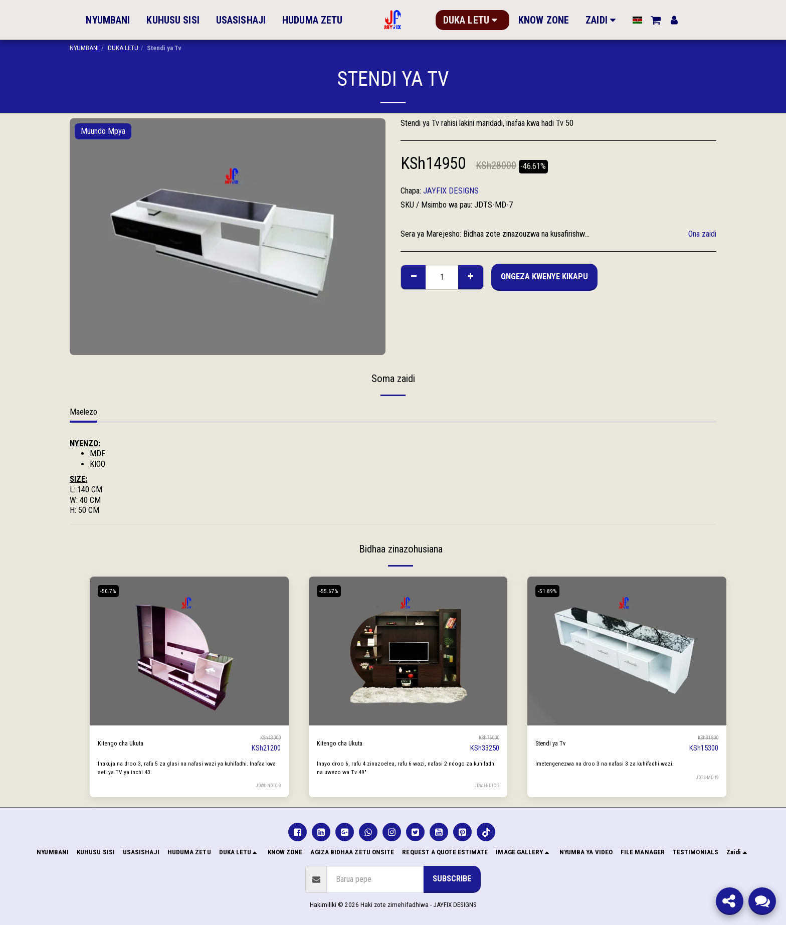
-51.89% (550, 591)
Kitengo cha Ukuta (126, 743)
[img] (189, 651)
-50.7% (111, 591)
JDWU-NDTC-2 (484, 785)
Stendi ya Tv (554, 743)
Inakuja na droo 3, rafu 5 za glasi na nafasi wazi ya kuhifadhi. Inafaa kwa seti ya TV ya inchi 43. (182, 768)
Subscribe (452, 878)
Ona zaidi (702, 234)
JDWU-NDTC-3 (266, 785)
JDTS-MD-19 (705, 777)
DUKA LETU (123, 48)
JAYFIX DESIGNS (451, 191)
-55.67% (331, 591)
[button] (648, 20)
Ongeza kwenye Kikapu (544, 276)
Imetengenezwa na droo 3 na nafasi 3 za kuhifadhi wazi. (613, 763)
